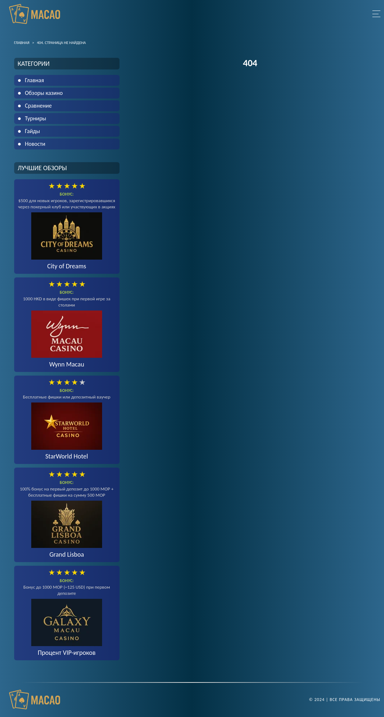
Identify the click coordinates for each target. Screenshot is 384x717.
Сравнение (38, 105)
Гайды (32, 131)
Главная (34, 80)
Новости (35, 143)
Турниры (36, 118)
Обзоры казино (44, 92)
